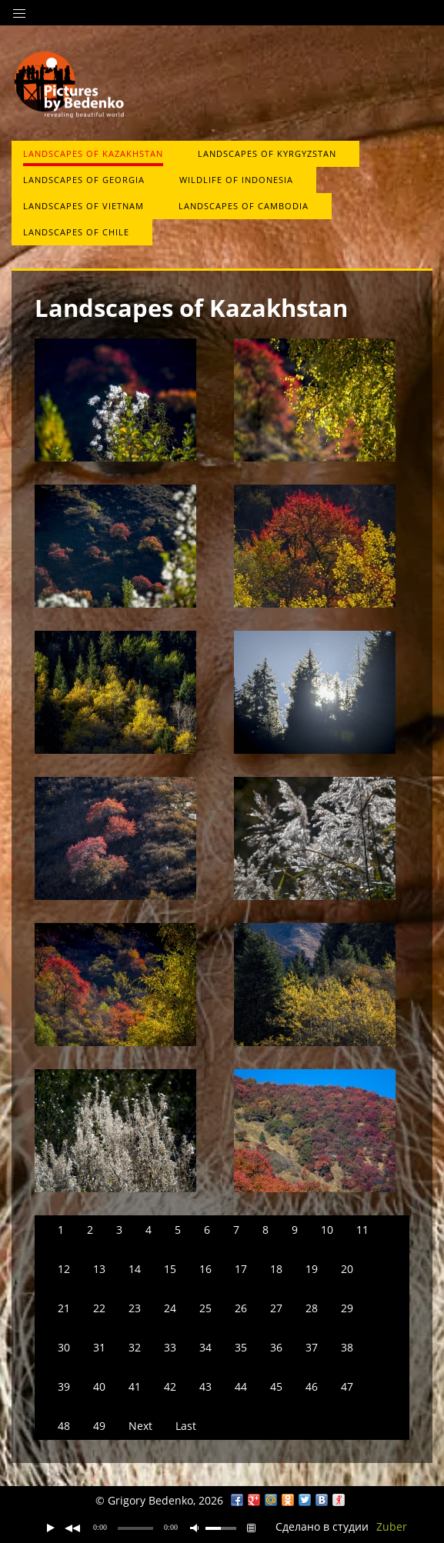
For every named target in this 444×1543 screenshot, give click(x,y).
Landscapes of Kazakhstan (93, 153)
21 (64, 1308)
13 (99, 1268)
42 (170, 1386)
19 (311, 1268)
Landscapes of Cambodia (244, 206)
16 (205, 1268)
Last (185, 1425)
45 (276, 1386)
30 (64, 1347)
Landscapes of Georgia (84, 179)
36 (276, 1347)
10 (327, 1229)
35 (241, 1347)
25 (205, 1308)
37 (311, 1347)
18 (276, 1268)
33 (170, 1347)
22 (99, 1308)
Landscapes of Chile (76, 232)
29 (347, 1308)
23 (135, 1308)
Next (140, 1425)
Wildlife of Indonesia (236, 179)
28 (311, 1308)
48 (64, 1425)
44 (241, 1386)
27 (276, 1308)
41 (135, 1386)
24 (170, 1308)
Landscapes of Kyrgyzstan (267, 153)
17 (241, 1268)
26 (241, 1308)
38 (347, 1347)
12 (64, 1268)
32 (135, 1347)
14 (135, 1268)
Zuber (391, 1526)
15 (170, 1268)
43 (205, 1386)
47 (347, 1386)
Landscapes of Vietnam (83, 206)
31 (99, 1347)
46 (311, 1386)
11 (362, 1229)
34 (205, 1347)
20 (347, 1268)
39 (64, 1386)
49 (99, 1425)
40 (99, 1386)
